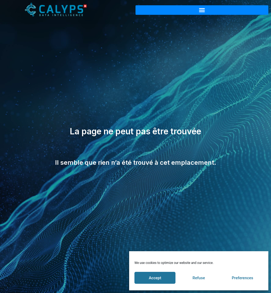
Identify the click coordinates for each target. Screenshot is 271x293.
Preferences (242, 278)
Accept (155, 278)
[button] (202, 10)
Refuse (199, 278)
